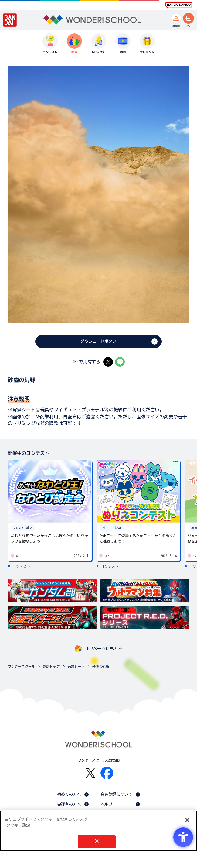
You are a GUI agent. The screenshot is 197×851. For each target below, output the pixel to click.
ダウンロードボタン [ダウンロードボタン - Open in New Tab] (98, 341)
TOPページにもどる (104, 649)
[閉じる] (187, 820)
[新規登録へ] (176, 18)
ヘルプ (106, 804)
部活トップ (51, 666)
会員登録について (116, 794)
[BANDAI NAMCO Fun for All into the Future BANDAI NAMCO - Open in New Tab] (178, 5)
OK (96, 841)
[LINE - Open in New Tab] (120, 362)
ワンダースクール (21, 666)
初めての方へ (69, 794)
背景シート (76, 666)
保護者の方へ (69, 804)
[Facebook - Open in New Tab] (106, 773)
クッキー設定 (18, 825)
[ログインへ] (188, 18)
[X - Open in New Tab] (108, 362)
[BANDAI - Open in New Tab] (10, 20)
